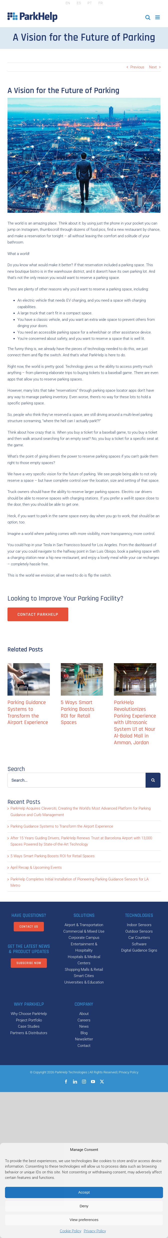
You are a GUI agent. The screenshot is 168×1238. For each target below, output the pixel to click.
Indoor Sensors (139, 925)
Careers (84, 1020)
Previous (137, 67)
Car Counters (139, 937)
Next (153, 67)
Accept (84, 1192)
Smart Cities (84, 976)
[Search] (153, 780)
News (84, 1026)
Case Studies (29, 1026)
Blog (84, 1033)
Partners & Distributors (28, 1033)
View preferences (84, 1220)
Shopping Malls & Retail (84, 969)
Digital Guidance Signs (139, 950)
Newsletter (84, 1039)
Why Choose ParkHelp (29, 1013)
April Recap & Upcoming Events (36, 867)
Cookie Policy (70, 1231)
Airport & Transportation (84, 925)
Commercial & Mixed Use (83, 931)
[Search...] (76, 780)
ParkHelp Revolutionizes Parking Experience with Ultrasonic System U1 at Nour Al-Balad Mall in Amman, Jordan (135, 722)
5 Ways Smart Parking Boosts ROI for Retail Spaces (77, 712)
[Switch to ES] (79, 3)
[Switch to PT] (89, 3)
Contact (84, 1045)
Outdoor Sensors (139, 931)
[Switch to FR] (100, 3)
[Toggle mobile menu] (158, 17)
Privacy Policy (95, 1231)
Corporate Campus (84, 937)
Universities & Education (84, 982)
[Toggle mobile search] (147, 17)
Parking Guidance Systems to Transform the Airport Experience (27, 712)
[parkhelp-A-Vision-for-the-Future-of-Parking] (84, 155)
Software (139, 944)
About (84, 1013)
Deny (84, 1206)
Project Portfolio (29, 1020)
